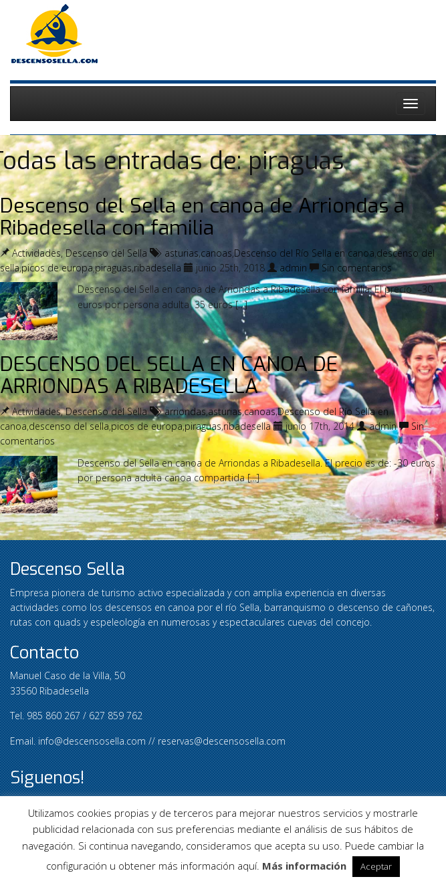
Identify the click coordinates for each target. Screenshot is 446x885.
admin (293, 267)
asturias (181, 253)
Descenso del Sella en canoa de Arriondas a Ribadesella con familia (202, 217)
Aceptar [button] (376, 866)
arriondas (185, 411)
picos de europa (57, 267)
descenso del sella (69, 426)
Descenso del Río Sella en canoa (304, 253)
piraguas (113, 267)
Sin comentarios (357, 267)
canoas (216, 253)
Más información (304, 865)
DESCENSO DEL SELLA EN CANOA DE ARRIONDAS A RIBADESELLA (169, 375)
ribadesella (157, 267)
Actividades (36, 253)
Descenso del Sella (106, 253)
